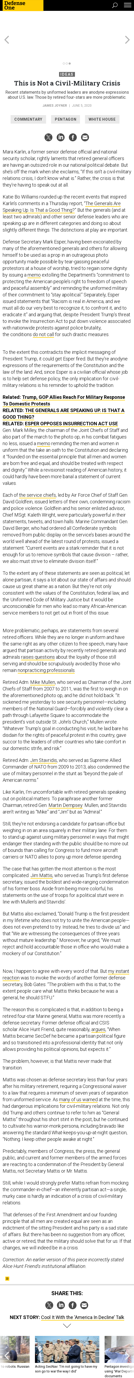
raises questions (38, 638)
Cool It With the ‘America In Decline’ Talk (82, 1298)
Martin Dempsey (65, 786)
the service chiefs (37, 476)
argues (98, 1010)
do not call (43, 315)
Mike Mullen (42, 663)
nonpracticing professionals (46, 651)
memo (34, 256)
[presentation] (7, 1338)
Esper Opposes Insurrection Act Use (71, 404)
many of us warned (78, 1080)
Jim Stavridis (43, 741)
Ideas (67, 55)
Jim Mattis (41, 856)
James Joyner (54, 86)
